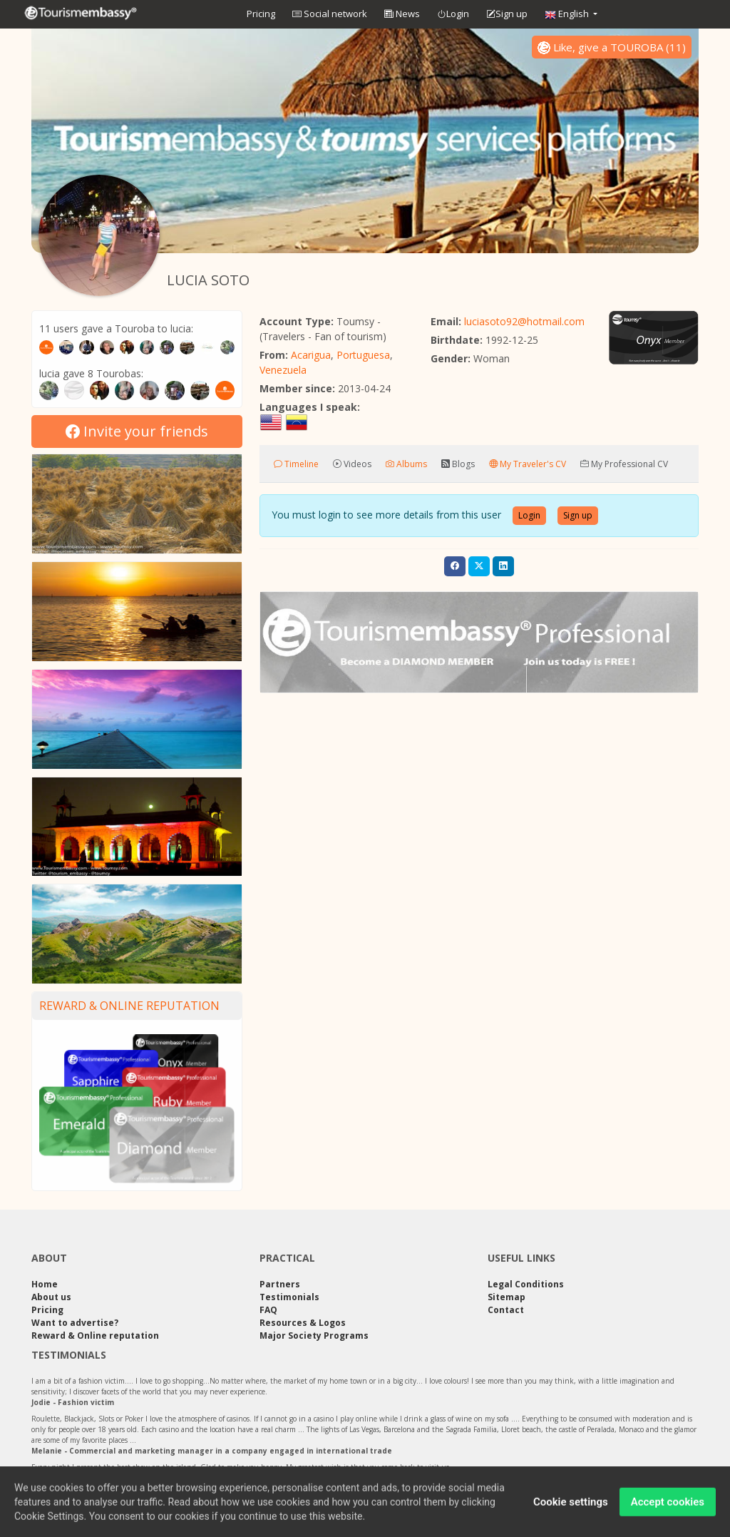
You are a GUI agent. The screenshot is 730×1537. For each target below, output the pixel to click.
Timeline (296, 464)
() (612, 47)
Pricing (261, 13)
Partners (279, 1284)
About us (51, 1297)
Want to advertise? (74, 1323)
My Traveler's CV (527, 464)
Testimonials (289, 1297)
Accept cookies (667, 1507)
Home (44, 1284)
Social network (329, 13)
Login (453, 14)
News (402, 13)
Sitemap (506, 1297)
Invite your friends (137, 431)
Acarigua (311, 355)
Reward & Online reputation (129, 1005)
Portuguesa (363, 355)
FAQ (268, 1310)
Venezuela (283, 370)
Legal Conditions (526, 1284)
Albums (406, 464)
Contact (506, 1310)
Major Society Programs (314, 1335)
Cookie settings (570, 1507)
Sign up (507, 14)
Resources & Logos (302, 1323)
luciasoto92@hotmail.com (524, 321)
